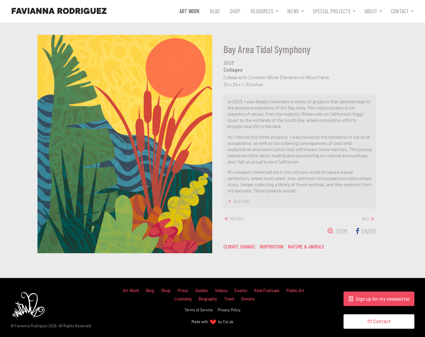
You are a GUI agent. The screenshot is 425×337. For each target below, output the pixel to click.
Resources (262, 10)
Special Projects (332, 10)
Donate (248, 298)
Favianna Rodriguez (59, 11)
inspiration (272, 246)
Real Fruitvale (267, 290)
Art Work (189, 10)
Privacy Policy (229, 309)
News (293, 10)
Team (229, 298)
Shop (235, 10)
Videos (221, 290)
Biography (208, 298)
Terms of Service (198, 309)
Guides (201, 290)
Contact (400, 10)
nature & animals (308, 246)
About (370, 10)
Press (183, 290)
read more (242, 201)
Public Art (296, 290)
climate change (239, 246)
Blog (215, 10)
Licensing (183, 298)
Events (241, 290)
